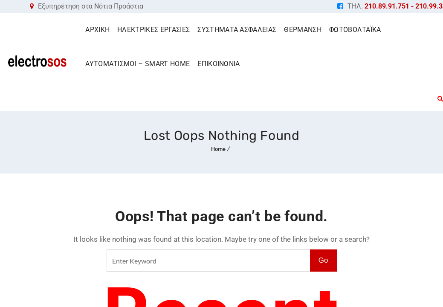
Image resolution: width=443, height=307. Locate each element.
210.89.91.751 (387, 6)
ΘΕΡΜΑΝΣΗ (302, 30)
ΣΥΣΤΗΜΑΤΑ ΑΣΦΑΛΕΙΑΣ (236, 30)
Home (218, 149)
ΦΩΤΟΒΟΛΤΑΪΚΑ (355, 30)
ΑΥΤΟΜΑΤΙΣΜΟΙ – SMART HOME (137, 64)
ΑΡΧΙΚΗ (97, 30)
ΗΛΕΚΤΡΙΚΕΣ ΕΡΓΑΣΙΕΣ (153, 30)
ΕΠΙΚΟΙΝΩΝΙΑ (218, 64)
